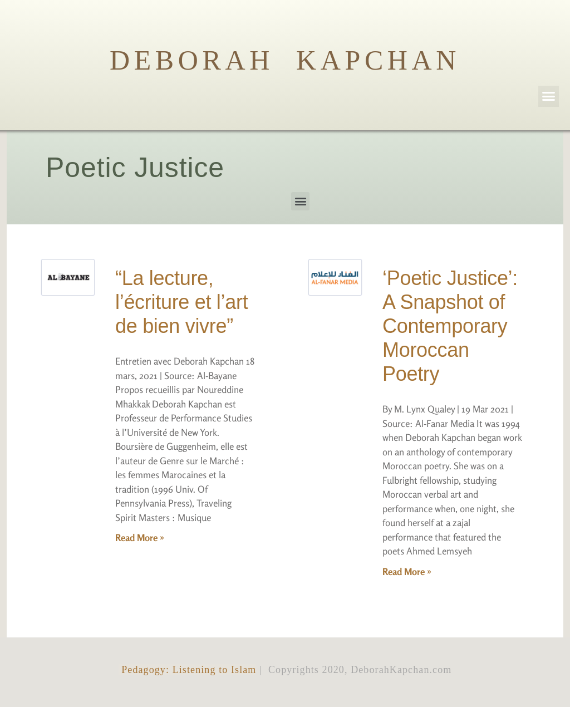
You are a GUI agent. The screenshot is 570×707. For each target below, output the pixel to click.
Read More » (139, 537)
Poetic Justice (135, 167)
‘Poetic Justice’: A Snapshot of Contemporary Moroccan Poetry (450, 326)
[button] (548, 96)
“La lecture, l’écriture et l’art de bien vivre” (181, 302)
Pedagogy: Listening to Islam (188, 669)
